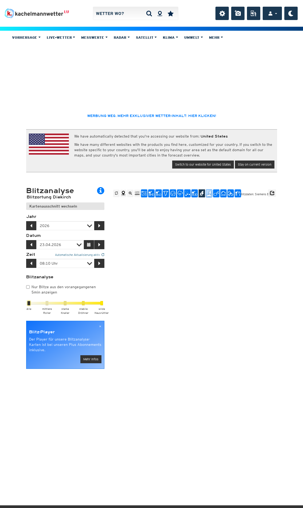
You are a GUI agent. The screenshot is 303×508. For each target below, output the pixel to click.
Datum (33, 235)
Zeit (30, 254)
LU (66, 12)
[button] (272, 193)
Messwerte (94, 38)
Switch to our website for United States (203, 164)
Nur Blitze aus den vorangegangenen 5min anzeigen (61, 289)
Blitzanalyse (39, 277)
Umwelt (193, 38)
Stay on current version (254, 164)
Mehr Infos (91, 359)
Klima (170, 38)
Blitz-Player (42, 332)
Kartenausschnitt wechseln (53, 206)
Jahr (31, 216)
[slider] (28, 303)
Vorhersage (26, 38)
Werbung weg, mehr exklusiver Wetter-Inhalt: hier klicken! (151, 116)
